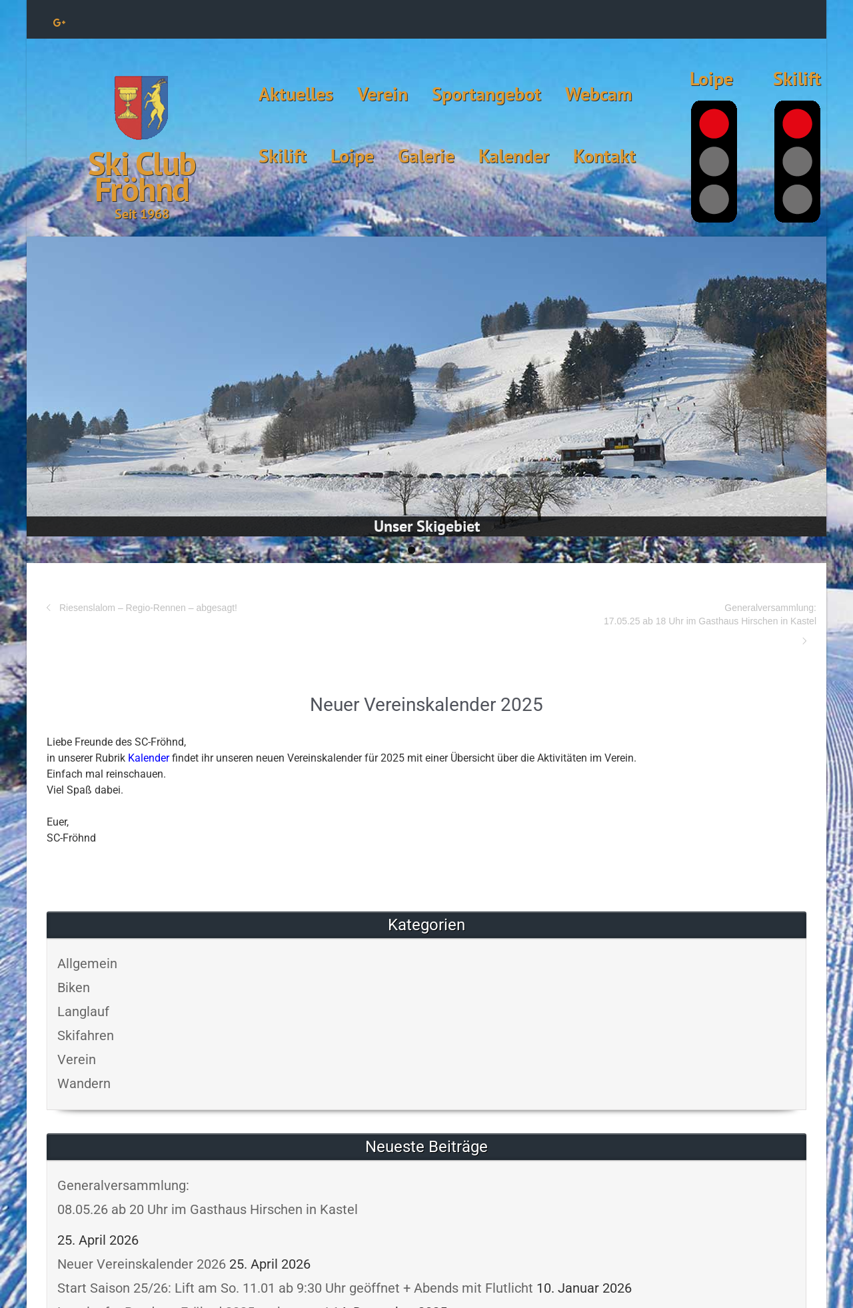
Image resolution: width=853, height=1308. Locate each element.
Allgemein (87, 964)
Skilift (283, 155)
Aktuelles (296, 93)
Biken (73, 987)
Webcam (598, 93)
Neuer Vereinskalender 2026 (141, 1264)
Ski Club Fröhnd (142, 176)
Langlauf (83, 1011)
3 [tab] (442, 550)
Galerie (426, 155)
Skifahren (85, 1035)
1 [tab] (411, 550)
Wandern (84, 1083)
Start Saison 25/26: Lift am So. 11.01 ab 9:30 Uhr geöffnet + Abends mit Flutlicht (295, 1288)
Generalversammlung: (621, 615)
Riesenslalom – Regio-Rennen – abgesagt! (148, 607)
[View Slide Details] (426, 386)
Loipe (352, 155)
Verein (382, 93)
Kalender (513, 155)
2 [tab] (426, 550)
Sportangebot (486, 93)
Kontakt (604, 155)
